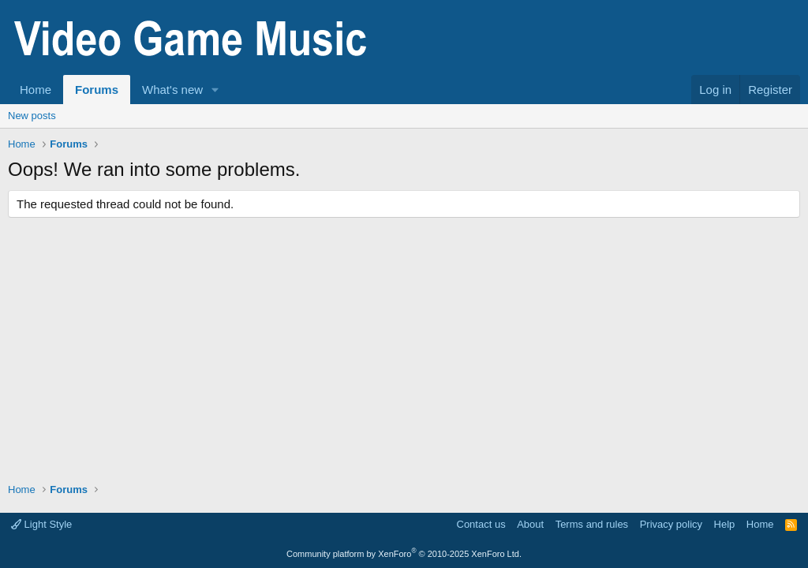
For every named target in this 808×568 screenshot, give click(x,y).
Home (35, 89)
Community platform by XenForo (404, 554)
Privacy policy (671, 524)
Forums (96, 89)
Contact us (481, 524)
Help (724, 524)
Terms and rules (592, 524)
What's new (172, 89)
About (530, 524)
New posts (32, 115)
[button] (215, 89)
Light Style (41, 524)
